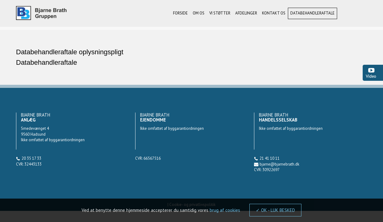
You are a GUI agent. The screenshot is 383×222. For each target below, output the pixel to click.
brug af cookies (225, 210)
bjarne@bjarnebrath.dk (279, 164)
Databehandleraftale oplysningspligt (69, 52)
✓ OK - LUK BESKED (275, 210)
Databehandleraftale (46, 62)
